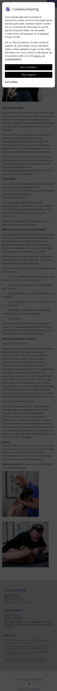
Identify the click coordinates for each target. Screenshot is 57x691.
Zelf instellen (11, 82)
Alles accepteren (28, 67)
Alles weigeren (28, 75)
